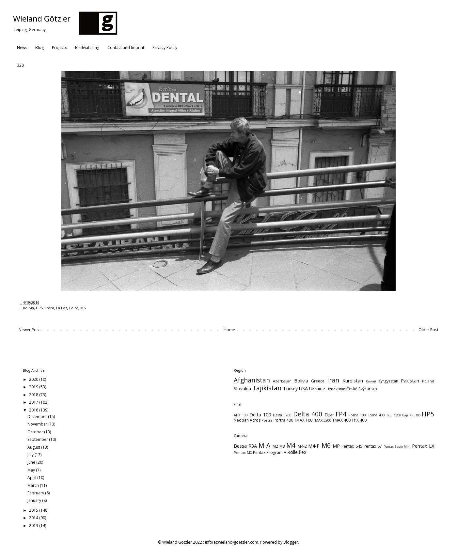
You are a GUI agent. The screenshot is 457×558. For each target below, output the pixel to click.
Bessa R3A (245, 446)
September (38, 439)
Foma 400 (376, 414)
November (37, 424)
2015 (34, 510)
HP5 (39, 307)
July (31, 454)
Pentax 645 (351, 446)
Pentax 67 (373, 446)
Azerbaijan (282, 381)
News (22, 47)
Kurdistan (352, 381)
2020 (34, 379)
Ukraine (317, 388)
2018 (34, 394)
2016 (34, 410)
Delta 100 (260, 414)
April (32, 477)
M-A (264, 445)
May (31, 470)
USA (303, 388)
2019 (34, 387)
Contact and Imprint (125, 47)
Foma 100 (357, 414)
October (35, 432)
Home (229, 330)
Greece (317, 381)
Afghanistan (252, 380)
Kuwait (371, 381)
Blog (39, 47)
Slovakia (242, 388)
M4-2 (302, 446)
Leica (73, 307)
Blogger (290, 542)
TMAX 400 (341, 420)
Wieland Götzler (42, 18)
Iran (333, 380)
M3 (282, 446)
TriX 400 (359, 420)
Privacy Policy (164, 47)
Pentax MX (243, 452)
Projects (59, 47)
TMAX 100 (303, 420)
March (33, 485)
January (34, 500)
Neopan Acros (247, 420)
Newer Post (29, 330)
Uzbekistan (335, 388)
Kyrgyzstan (388, 381)
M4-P (314, 446)
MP (336, 446)
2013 (34, 525)
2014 (34, 517)
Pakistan (410, 381)
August (34, 447)
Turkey (290, 388)
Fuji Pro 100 (411, 415)
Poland (428, 381)
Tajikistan (266, 387)
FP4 (341, 414)
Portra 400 (283, 420)
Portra (267, 420)
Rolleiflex (297, 452)
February (36, 493)
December (37, 416)
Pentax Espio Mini (397, 446)
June (31, 462)
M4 (290, 445)
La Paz (61, 307)
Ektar (329, 415)
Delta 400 (307, 414)
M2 (275, 446)
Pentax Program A (269, 452)
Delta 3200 (282, 414)
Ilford (49, 307)
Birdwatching (87, 47)
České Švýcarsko (361, 389)
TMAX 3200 (322, 420)
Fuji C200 (393, 415)
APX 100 (241, 414)
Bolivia (28, 307)
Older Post (428, 330)
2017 (34, 402)
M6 (83, 307)
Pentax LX (423, 446)
